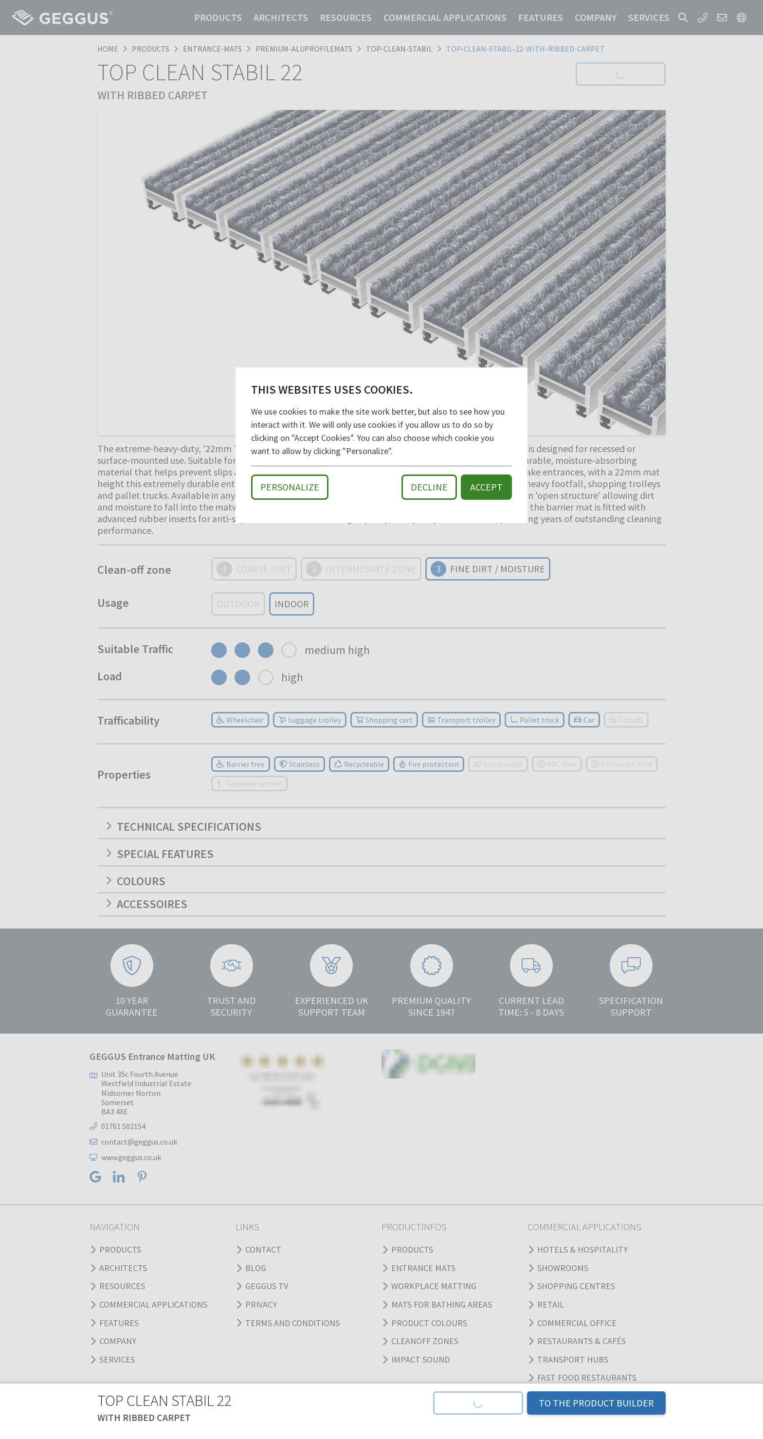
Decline (429, 487)
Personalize (289, 487)
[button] (478, 1403)
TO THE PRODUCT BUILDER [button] (596, 1403)
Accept (486, 487)
